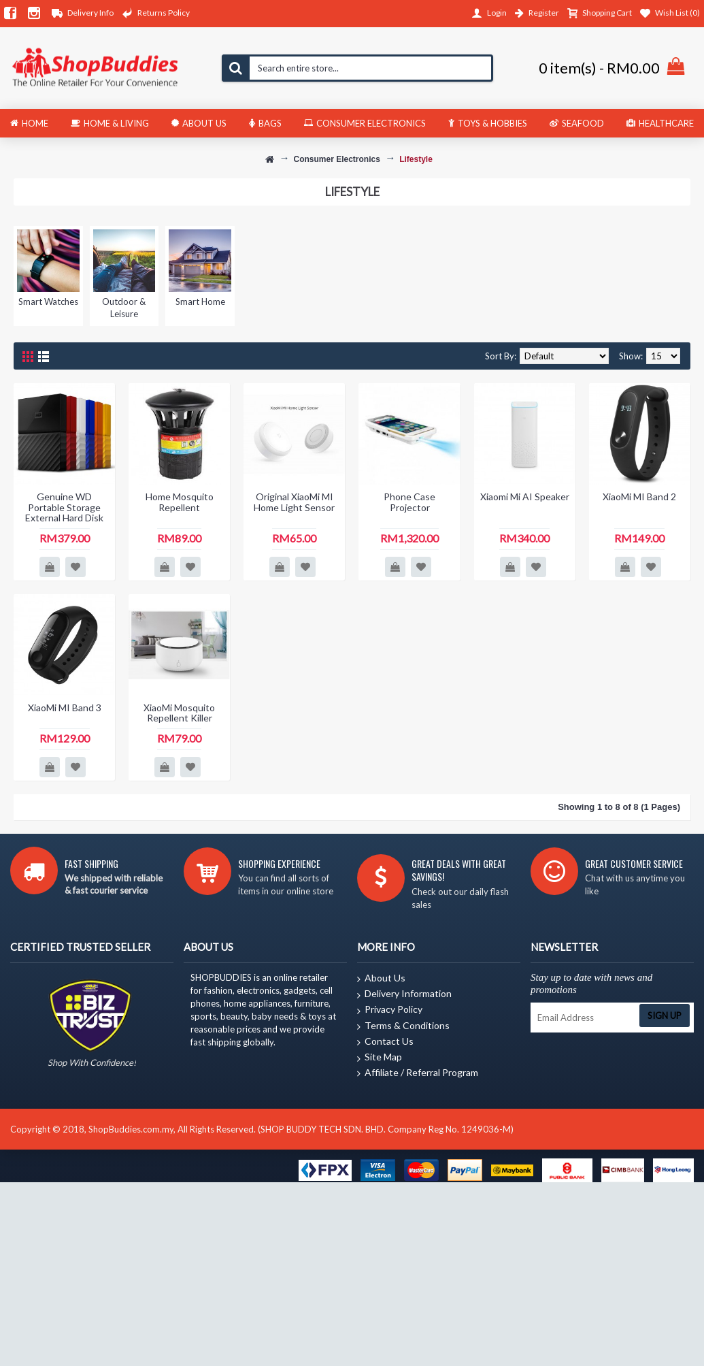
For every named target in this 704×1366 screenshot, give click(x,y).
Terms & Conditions (403, 1026)
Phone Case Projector (409, 502)
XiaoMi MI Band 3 (64, 707)
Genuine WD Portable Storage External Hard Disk (64, 507)
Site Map (379, 1057)
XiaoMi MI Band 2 (639, 496)
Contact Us (385, 1042)
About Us (381, 979)
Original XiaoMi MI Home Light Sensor (294, 502)
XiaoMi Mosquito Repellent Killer (179, 712)
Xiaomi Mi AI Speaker (524, 496)
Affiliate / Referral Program (417, 1073)
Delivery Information (404, 994)
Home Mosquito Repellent (180, 502)
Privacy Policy (389, 1010)
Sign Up (665, 1015)
